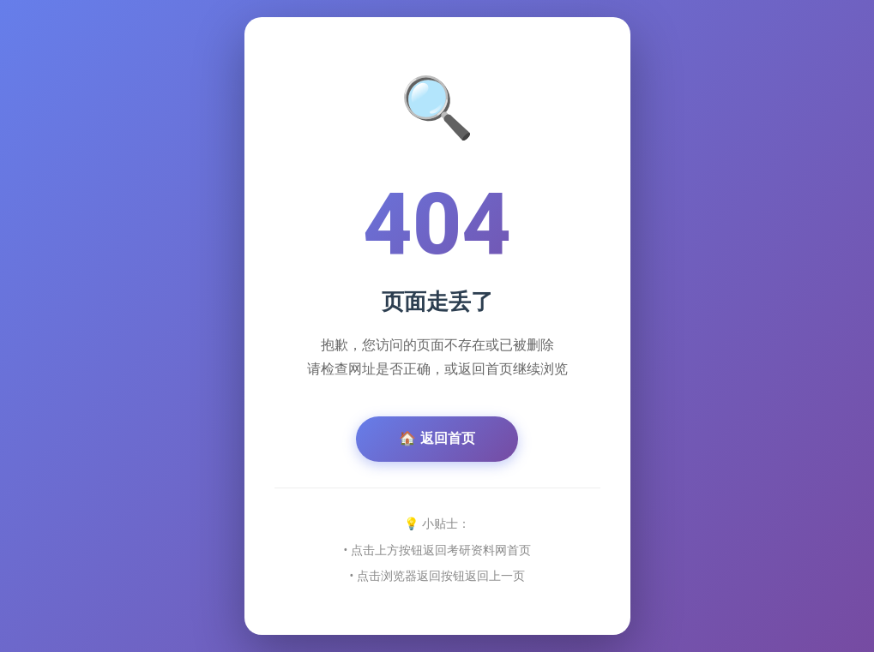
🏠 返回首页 (436, 438)
